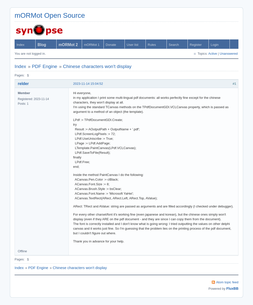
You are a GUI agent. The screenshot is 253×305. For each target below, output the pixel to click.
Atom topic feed (227, 282)
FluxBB (232, 288)
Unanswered (229, 53)
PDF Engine (44, 66)
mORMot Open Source (50, 15)
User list (132, 45)
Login (215, 45)
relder (23, 84)
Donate (111, 45)
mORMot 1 (92, 45)
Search (174, 45)
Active (212, 53)
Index (20, 45)
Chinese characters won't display (97, 66)
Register (196, 45)
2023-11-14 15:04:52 (88, 83)
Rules (152, 45)
